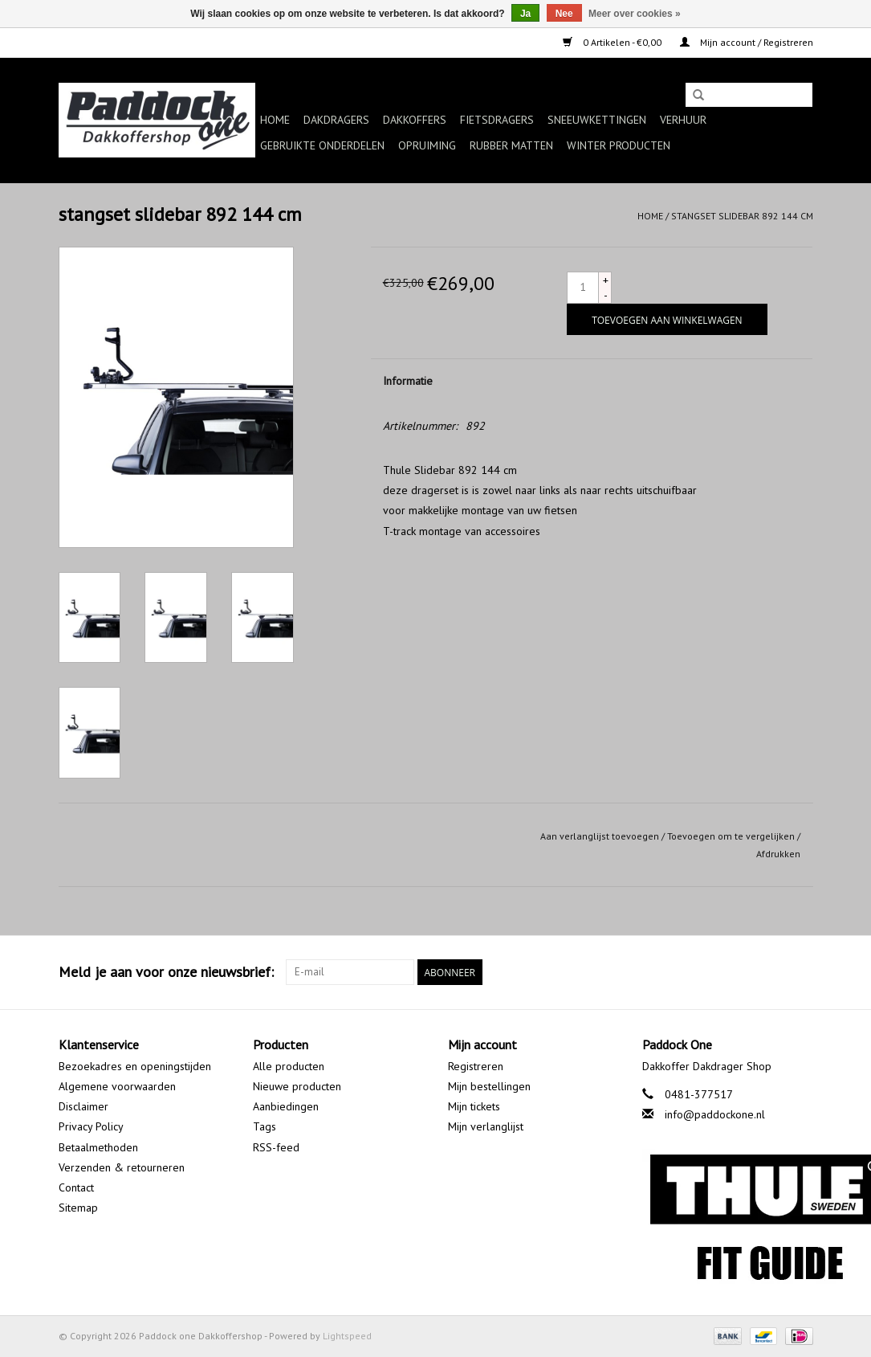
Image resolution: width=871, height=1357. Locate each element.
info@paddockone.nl (715, 1114)
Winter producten (618, 145)
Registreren (475, 1066)
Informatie (408, 381)
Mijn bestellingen (489, 1086)
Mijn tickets (474, 1106)
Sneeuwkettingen (596, 119)
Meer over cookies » (634, 13)
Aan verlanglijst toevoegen (599, 836)
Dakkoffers (414, 119)
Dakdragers (336, 119)
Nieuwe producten (297, 1086)
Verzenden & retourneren (122, 1167)
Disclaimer (83, 1106)
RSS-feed (276, 1147)
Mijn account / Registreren (746, 42)
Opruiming (427, 145)
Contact (76, 1187)
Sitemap (78, 1207)
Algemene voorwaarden (117, 1086)
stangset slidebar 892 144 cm (742, 216)
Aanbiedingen (286, 1106)
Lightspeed (347, 1336)
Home (275, 119)
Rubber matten (511, 145)
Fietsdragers (497, 119)
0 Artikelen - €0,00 (613, 42)
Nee (564, 13)
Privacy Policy (91, 1126)
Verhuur (683, 119)
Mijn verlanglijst (485, 1126)
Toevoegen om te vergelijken (732, 836)
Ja (525, 13)
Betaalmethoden (98, 1147)
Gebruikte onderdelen (322, 145)
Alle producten (288, 1066)
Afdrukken (778, 854)
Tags (264, 1126)
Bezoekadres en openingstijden (135, 1066)
